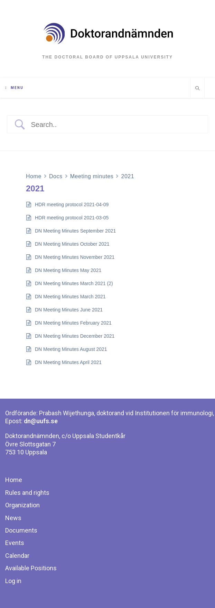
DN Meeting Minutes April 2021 (68, 362)
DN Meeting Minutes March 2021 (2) (74, 283)
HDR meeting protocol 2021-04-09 (72, 204)
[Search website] (197, 89)
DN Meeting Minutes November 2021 (74, 257)
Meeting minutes (92, 176)
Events (14, 542)
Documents (21, 530)
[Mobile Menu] (14, 88)
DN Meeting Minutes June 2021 (69, 309)
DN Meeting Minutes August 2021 (71, 349)
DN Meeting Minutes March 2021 (70, 296)
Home (33, 176)
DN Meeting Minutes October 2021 (72, 244)
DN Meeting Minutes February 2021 (73, 323)
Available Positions (31, 568)
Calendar (17, 555)
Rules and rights (27, 492)
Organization (22, 505)
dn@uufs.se (41, 421)
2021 (127, 176)
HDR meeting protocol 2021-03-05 (72, 217)
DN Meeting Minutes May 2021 (68, 270)
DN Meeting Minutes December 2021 (74, 336)
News (13, 517)
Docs (56, 176)
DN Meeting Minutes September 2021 (75, 231)
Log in (13, 580)
